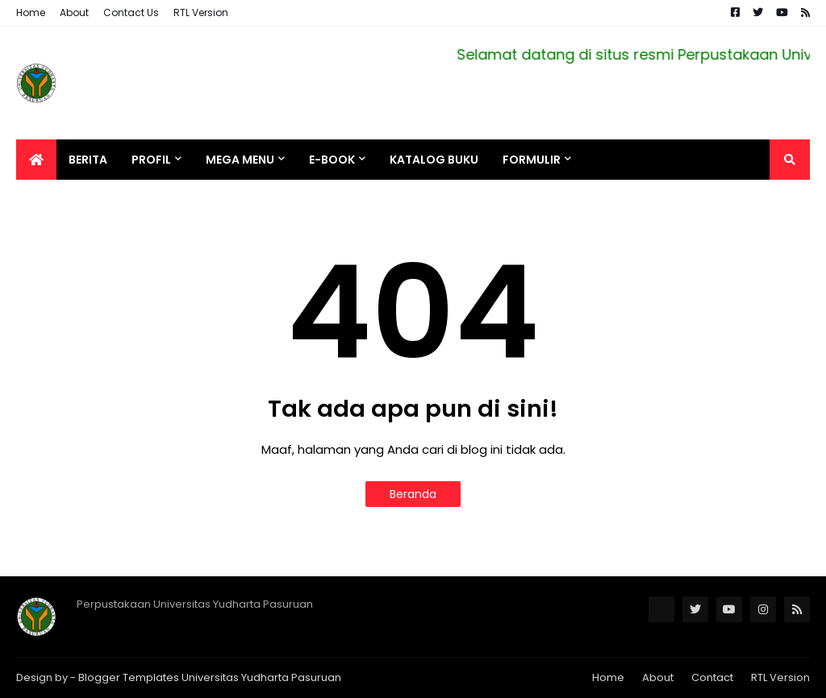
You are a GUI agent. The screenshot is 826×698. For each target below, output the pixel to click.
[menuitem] (36, 159)
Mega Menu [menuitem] (240, 160)
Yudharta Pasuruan (291, 677)
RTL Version (200, 12)
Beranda (413, 494)
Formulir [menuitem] (532, 160)
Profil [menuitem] (151, 160)
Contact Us (131, 12)
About (74, 12)
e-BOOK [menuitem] (332, 160)
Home (30, 12)
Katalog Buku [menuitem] (434, 160)
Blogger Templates (128, 677)
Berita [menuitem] (88, 160)
